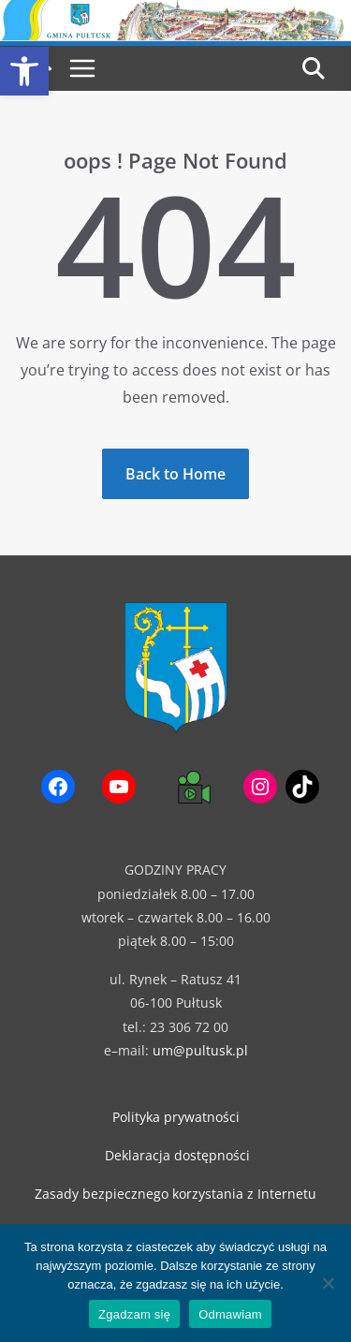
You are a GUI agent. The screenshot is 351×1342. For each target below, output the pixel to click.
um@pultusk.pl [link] (200, 1050)
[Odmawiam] (327, 1283)
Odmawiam (230, 1314)
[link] (24, 71)
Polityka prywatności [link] (176, 1117)
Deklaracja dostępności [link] (177, 1155)
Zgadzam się (134, 1314)
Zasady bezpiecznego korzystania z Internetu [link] (175, 1193)
